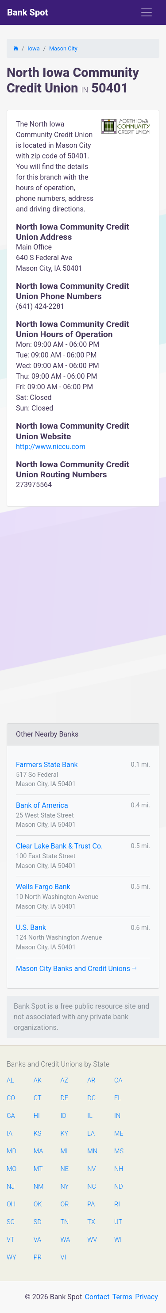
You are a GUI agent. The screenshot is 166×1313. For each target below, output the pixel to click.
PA (91, 1204)
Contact (97, 1297)
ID (63, 1116)
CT (38, 1098)
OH (11, 1204)
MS (118, 1151)
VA (37, 1240)
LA (91, 1133)
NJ (11, 1186)
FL (117, 1098)
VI (63, 1257)
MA (38, 1151)
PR (38, 1257)
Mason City (63, 48)
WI (118, 1240)
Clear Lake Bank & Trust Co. (59, 846)
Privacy (146, 1297)
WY (11, 1257)
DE (65, 1098)
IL (89, 1116)
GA (11, 1116)
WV (91, 1240)
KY (65, 1133)
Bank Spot (27, 12)
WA (65, 1240)
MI (64, 1151)
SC (11, 1222)
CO (11, 1098)
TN (65, 1222)
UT (118, 1222)
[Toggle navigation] (146, 12)
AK (38, 1080)
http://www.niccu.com (50, 446)
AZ (65, 1080)
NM (38, 1186)
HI (37, 1116)
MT (38, 1169)
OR (65, 1204)
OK (38, 1204)
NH (118, 1169)
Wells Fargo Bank (43, 887)
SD (38, 1222)
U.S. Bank (31, 927)
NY (65, 1186)
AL (10, 1080)
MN (91, 1151)
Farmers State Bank (47, 764)
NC (91, 1186)
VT (10, 1240)
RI (117, 1204)
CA (118, 1080)
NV (91, 1169)
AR (91, 1080)
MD (11, 1151)
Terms (122, 1297)
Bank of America (42, 805)
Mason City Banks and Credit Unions (76, 968)
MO (11, 1169)
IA (9, 1133)
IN (117, 1116)
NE (65, 1169)
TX (91, 1222)
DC (91, 1098)
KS (38, 1133)
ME (118, 1133)
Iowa (33, 48)
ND (118, 1186)
